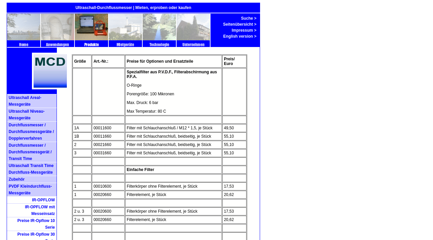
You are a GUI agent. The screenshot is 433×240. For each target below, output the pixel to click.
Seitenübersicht (238, 24)
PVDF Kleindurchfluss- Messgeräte (30, 189)
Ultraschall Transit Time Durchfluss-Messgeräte (31, 169)
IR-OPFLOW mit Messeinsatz (40, 210)
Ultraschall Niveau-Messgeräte (27, 114)
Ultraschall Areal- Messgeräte (25, 101)
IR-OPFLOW (43, 200)
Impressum (242, 30)
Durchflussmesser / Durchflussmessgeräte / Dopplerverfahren (31, 132)
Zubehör (17, 179)
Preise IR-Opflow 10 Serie (36, 224)
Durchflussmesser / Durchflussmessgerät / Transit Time (30, 152)
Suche (247, 18)
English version (238, 36)
